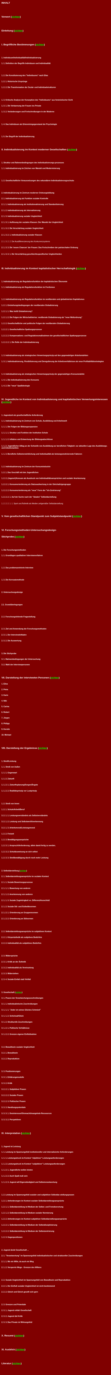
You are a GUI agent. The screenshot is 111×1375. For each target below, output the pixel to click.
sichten (16, 16)
